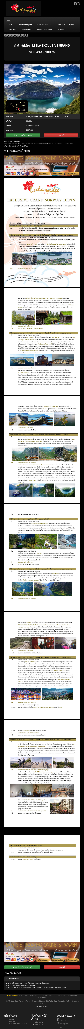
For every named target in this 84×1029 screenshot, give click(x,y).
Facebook (62, 1020)
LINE (59, 1027)
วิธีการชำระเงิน (40, 1024)
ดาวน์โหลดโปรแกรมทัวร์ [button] (23, 135)
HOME (11, 25)
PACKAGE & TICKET (44, 25)
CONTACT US (26, 30)
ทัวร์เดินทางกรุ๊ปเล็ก (25, 25)
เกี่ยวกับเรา (12, 1019)
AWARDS (60, 30)
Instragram (62, 1023)
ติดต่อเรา (12, 1021)
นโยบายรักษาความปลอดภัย (18, 1024)
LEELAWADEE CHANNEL (65, 25)
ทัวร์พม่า (43, 998)
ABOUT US (12, 30)
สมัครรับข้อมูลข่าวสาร (44, 30)
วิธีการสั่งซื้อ (39, 1022)
